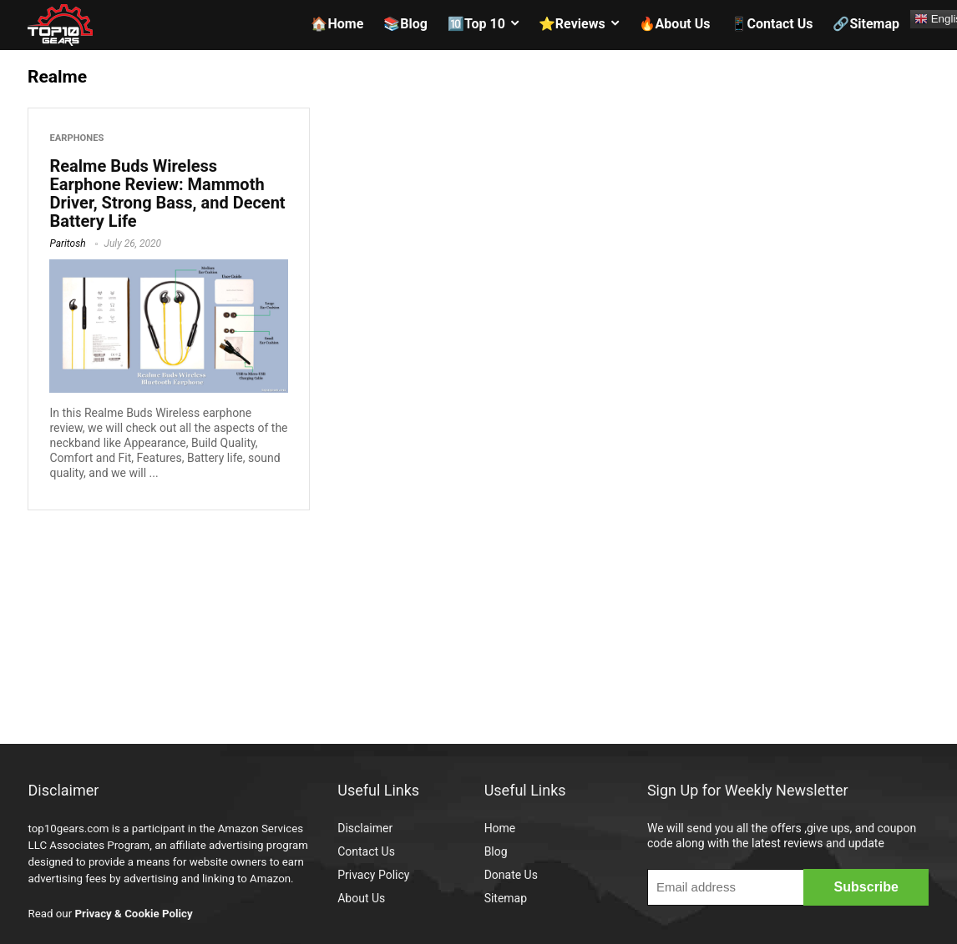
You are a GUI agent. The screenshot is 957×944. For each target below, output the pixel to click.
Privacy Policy (373, 874)
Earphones (76, 138)
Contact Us (366, 851)
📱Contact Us (772, 24)
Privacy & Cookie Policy (133, 913)
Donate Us (511, 874)
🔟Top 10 (476, 24)
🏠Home (337, 24)
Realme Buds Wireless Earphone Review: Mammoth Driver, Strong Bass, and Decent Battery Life (167, 193)
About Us (361, 898)
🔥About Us (675, 24)
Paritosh (67, 243)
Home (500, 828)
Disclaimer (364, 828)
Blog (496, 851)
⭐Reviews (572, 24)
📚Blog (405, 24)
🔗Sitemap (866, 24)
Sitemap (505, 898)
